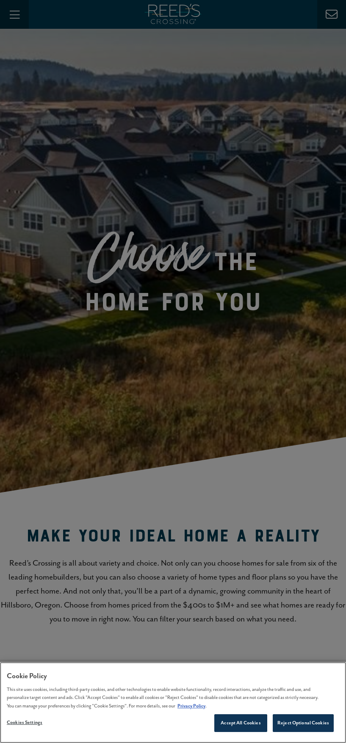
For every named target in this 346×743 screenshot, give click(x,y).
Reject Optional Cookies (303, 723)
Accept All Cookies (240, 723)
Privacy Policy (191, 706)
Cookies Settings (24, 722)
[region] (173, 702)
